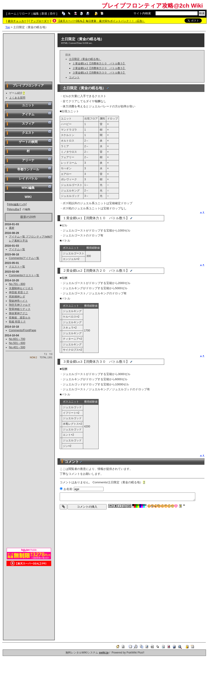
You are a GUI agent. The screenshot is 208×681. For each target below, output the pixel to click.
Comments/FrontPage (22, 330)
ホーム (12, 13)
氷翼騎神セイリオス (21, 288)
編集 (36, 13)
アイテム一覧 (17, 249)
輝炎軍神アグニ (18, 313)
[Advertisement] (28, 57)
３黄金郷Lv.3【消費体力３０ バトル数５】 (99, 72)
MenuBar (14, 209)
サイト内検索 (142, 13)
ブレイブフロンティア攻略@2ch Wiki (152, 5)
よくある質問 (17, 97)
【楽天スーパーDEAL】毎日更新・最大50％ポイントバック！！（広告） (101, 21)
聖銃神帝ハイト (18, 300)
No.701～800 (17, 284)
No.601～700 (17, 339)
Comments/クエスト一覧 (24, 275)
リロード (25, 13)
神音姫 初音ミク (18, 292)
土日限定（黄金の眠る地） (82, 39)
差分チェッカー (17, 21)
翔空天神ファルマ (19, 304)
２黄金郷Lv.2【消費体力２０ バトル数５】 (99, 68)
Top (7, 27)
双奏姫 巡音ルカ (19, 317)
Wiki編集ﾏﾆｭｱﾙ (17, 204)
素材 (11, 227)
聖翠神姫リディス (19, 309)
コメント (74, 77)
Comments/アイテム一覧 (24, 258)
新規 (44, 13)
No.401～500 (17, 347)
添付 (52, 13)
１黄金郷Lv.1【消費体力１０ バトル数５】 (99, 63)
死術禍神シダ (17, 296)
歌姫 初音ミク (17, 321)
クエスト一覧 (17, 266)
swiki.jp (103, 652)
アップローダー (39, 21)
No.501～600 (17, 343)
